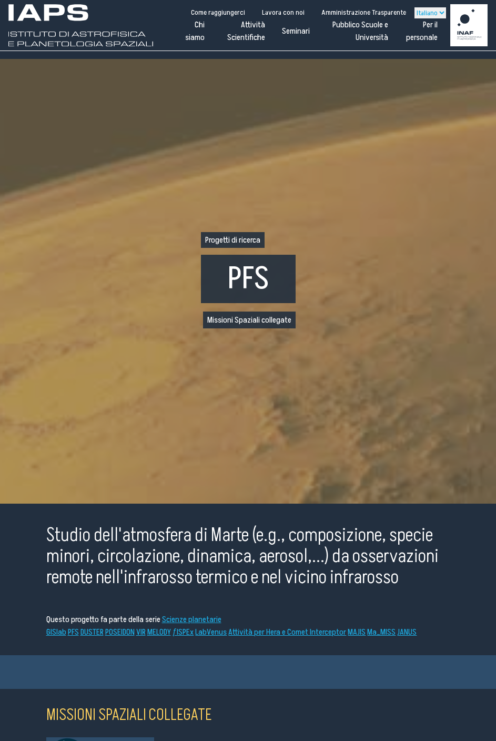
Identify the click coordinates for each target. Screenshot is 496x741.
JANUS (407, 632)
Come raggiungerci (218, 12)
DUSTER (92, 632)
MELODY (159, 632)
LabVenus (211, 632)
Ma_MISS (381, 632)
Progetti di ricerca (232, 240)
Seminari (296, 31)
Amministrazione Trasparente (363, 12)
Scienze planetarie (191, 619)
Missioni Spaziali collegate (249, 320)
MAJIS (357, 632)
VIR (141, 632)
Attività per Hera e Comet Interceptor (287, 632)
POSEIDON (120, 632)
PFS (73, 632)
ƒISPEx (183, 632)
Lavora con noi (283, 12)
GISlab (56, 632)
